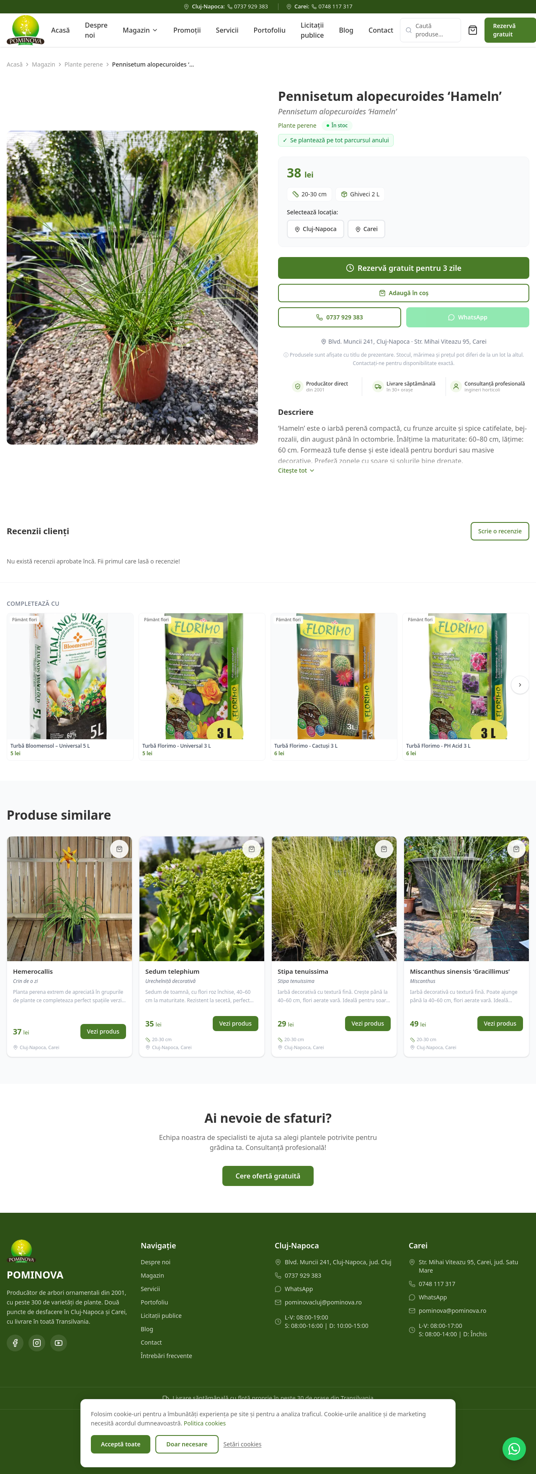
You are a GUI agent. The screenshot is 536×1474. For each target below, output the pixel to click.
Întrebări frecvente (166, 1356)
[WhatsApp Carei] (469, 1297)
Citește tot (296, 470)
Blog (346, 30)
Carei (366, 229)
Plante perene (83, 64)
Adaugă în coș (404, 293)
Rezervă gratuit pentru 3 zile (403, 268)
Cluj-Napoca (315, 229)
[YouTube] (58, 1343)
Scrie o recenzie (500, 531)
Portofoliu (270, 30)
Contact (380, 30)
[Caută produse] (430, 30)
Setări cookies (243, 1444)
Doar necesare (186, 1444)
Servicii (227, 30)
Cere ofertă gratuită (268, 1176)
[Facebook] (15, 1343)
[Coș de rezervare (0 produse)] (472, 30)
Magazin (140, 30)
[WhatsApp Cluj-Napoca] (335, 1289)
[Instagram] (36, 1343)
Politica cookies (205, 1423)
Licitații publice (312, 30)
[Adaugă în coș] (119, 849)
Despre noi (96, 30)
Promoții (187, 30)
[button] (132, 288)
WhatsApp (467, 317)
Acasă (60, 30)
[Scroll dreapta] (520, 685)
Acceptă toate (120, 1444)
